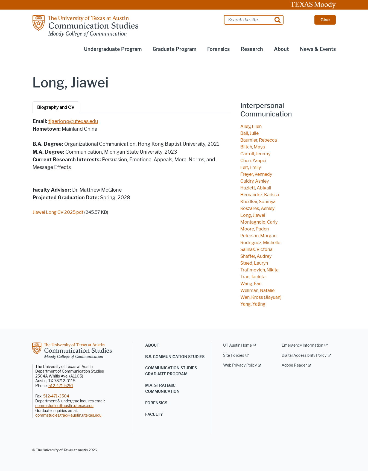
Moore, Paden (254, 229)
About (152, 345)
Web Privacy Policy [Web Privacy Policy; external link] (240, 365)
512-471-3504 (56, 396)
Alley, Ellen (251, 126)
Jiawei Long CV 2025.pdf (58, 212)
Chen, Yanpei (253, 160)
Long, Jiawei (252, 215)
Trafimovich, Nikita (259, 270)
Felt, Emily (250, 167)
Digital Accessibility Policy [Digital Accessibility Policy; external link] (304, 355)
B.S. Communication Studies (175, 357)
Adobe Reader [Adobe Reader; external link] (294, 365)
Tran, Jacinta (252, 276)
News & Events (318, 49)
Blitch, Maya (252, 147)
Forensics (156, 403)
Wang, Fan (250, 283)
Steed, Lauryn (254, 263)
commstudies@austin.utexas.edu (64, 405)
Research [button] (252, 49)
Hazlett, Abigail (255, 188)
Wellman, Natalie (257, 290)
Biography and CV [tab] (56, 107)
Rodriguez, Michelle (260, 242)
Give (325, 19)
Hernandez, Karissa (259, 194)
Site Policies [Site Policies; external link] (233, 355)
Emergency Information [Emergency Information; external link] (302, 345)
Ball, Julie (249, 133)
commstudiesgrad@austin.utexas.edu (68, 415)
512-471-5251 (60, 386)
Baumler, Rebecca (258, 140)
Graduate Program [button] (174, 49)
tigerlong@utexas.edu (73, 121)
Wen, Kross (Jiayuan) (261, 297)
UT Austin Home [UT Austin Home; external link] (237, 345)
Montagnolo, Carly (259, 222)
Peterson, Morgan (258, 235)
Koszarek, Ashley (257, 208)
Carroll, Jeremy (255, 153)
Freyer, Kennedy (256, 174)
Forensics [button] (218, 49)
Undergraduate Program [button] (113, 49)
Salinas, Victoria (256, 249)
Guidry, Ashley (254, 181)
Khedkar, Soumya (258, 201)
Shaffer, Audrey (255, 256)
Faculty (154, 414)
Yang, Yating (252, 304)
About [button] (281, 49)
